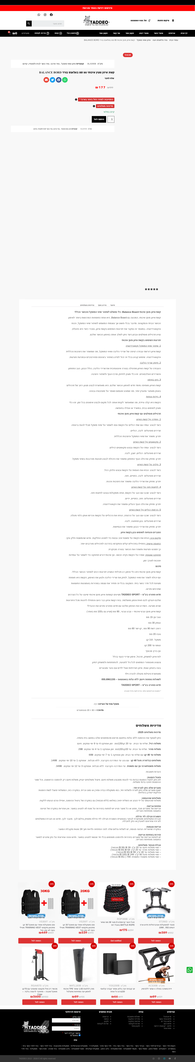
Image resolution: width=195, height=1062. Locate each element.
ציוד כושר (129, 1046)
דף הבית (184, 33)
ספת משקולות (116, 1049)
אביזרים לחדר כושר (153, 1046)
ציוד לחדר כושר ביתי (30, 1046)
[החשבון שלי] (77, 33)
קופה (57, 33)
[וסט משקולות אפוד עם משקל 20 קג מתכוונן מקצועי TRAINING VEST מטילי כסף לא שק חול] (76, 900)
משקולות (33, 1049)
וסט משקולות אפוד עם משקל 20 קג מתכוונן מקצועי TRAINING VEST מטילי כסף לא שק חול (77, 927)
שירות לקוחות (40, 33)
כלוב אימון (105, 1049)
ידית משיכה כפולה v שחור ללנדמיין (157, 989)
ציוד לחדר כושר (46, 1046)
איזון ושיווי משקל (143, 40)
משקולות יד (93, 1046)
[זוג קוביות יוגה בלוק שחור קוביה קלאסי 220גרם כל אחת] (118, 965)
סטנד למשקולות (78, 1049)
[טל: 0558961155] (149, 20)
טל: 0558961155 (139, 20)
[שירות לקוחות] (47, 33)
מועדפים (25, 33)
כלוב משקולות (64, 1049)
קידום (25, 64)
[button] (152, 289)
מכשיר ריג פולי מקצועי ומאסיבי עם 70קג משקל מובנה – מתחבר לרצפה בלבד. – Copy (39, 991)
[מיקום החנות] (173, 20)
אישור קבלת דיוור (72, 1033)
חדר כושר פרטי (105, 1046)
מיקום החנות (163, 20)
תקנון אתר (130, 33)
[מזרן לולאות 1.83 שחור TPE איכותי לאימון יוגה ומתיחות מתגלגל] (79, 965)
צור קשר (116, 33)
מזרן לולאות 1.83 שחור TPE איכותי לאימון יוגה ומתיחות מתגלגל (78, 990)
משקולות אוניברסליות (79, 1046)
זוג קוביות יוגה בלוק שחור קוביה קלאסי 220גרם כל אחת (117, 990)
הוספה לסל (99, 119)
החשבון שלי (71, 33)
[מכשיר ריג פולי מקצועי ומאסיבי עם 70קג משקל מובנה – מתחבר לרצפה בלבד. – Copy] (40, 965)
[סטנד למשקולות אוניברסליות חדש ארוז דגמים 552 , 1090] (156, 900)
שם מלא (76, 1017)
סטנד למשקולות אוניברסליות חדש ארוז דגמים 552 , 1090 (157, 926)
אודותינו (172, 33)
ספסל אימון (153, 1049)
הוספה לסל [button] (156, 941)
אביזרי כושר (139, 1046)
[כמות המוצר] (110, 119)
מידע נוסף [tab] (102, 305)
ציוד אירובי (55, 64)
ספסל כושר (142, 1049)
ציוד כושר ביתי (118, 1046)
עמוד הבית (173, 40)
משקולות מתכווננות (61, 1046)
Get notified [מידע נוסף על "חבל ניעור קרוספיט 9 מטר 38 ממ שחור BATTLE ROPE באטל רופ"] (116, 941)
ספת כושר (43, 1049)
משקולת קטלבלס (92, 1049)
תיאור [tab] (112, 305)
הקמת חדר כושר (169, 1046)
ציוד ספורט (52, 1049)
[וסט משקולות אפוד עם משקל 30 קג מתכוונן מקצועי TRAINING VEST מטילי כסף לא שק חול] (36, 900)
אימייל (77, 1025)
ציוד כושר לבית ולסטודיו (39, 64)
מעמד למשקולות (130, 1049)
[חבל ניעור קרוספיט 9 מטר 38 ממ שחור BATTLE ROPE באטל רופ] (116, 899)
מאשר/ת (74, 1035)
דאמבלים (162, 1049)
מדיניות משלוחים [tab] (87, 305)
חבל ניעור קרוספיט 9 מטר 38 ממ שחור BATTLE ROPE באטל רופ (117, 923)
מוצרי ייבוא (143, 33)
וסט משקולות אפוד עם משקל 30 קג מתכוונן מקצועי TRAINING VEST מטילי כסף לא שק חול (37, 927)
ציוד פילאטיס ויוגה (160, 40)
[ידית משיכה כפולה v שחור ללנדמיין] (156, 965)
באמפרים (172, 1049)
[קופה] (60, 33)
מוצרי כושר (158, 33)
